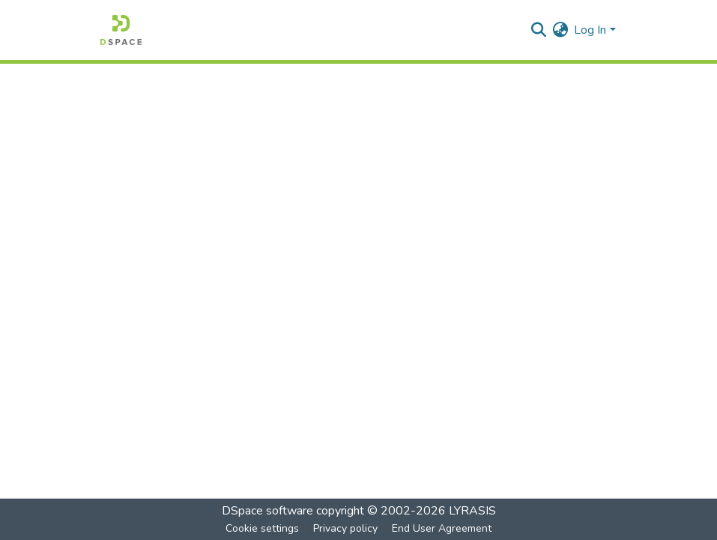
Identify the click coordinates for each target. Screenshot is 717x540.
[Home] (121, 30)
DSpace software (267, 510)
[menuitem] (560, 30)
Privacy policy (345, 528)
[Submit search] (538, 30)
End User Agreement (441, 528)
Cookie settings (262, 528)
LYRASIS (472, 510)
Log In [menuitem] (590, 30)
